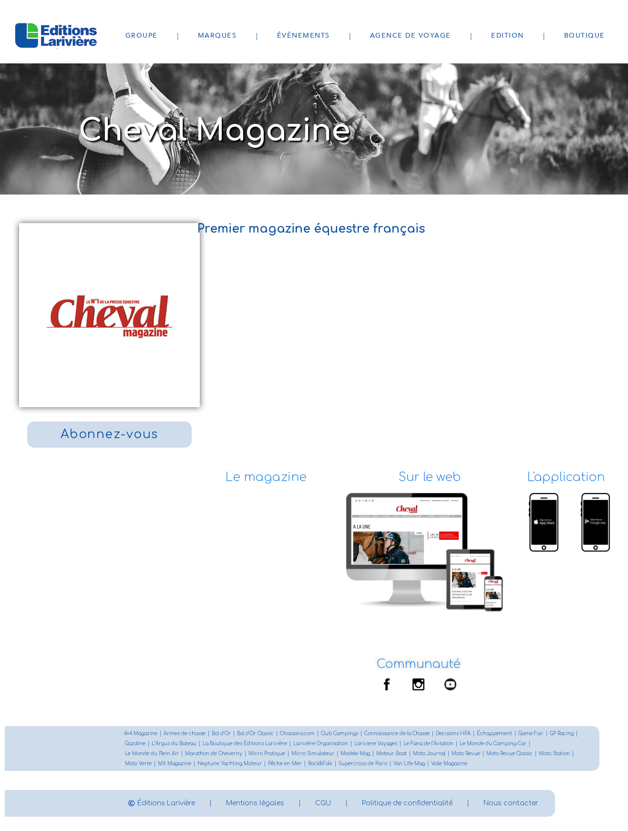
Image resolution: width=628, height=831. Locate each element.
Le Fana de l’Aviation (428, 743)
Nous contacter (511, 803)
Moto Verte (138, 763)
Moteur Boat (391, 753)
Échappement (494, 733)
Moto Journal (429, 753)
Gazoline (135, 743)
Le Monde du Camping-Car (493, 743)
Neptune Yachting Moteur (229, 763)
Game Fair (531, 733)
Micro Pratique (266, 753)
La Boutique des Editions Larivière (245, 743)
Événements (303, 35)
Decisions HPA (453, 733)
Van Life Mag (409, 763)
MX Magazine (174, 763)
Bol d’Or (221, 733)
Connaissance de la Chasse (397, 733)
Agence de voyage (410, 35)
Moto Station (554, 753)
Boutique (584, 35)
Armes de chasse (185, 733)
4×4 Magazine (140, 733)
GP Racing (562, 733)
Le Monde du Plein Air (152, 753)
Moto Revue (466, 753)
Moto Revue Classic (509, 753)
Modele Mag (355, 753)
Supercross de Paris (363, 763)
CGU (323, 803)
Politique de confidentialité (407, 803)
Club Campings (339, 733)
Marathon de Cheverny (213, 753)
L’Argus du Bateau (174, 743)
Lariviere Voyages (375, 743)
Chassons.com (297, 733)
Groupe (141, 35)
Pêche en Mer (285, 763)
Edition (507, 35)
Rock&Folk (320, 763)
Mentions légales (255, 803)
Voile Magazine (449, 763)
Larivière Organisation (320, 743)
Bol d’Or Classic (255, 733)
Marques (217, 35)
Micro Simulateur (312, 753)
